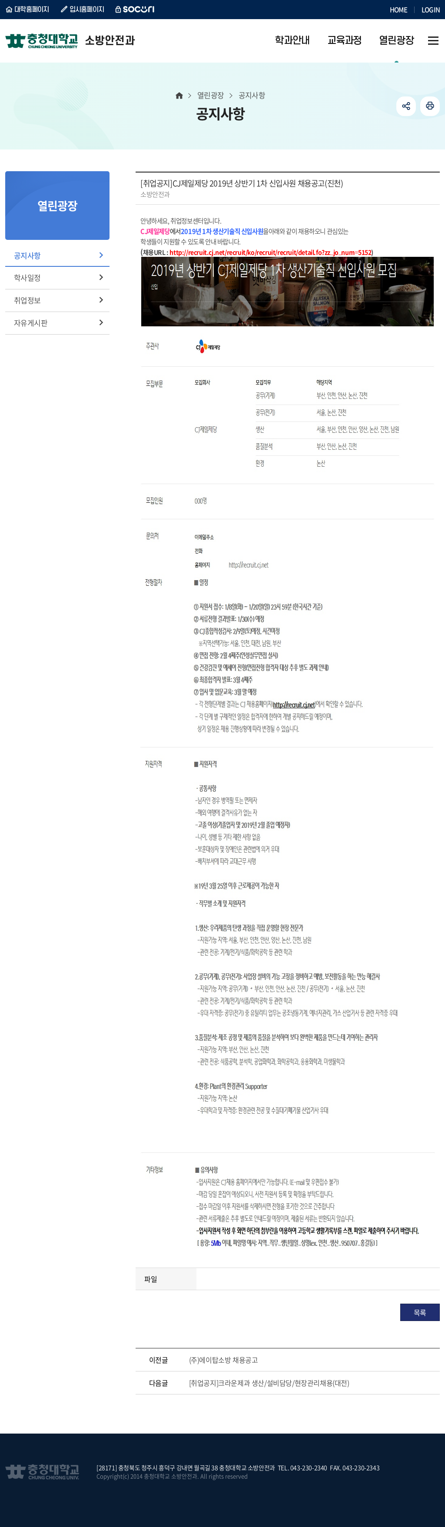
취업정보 (27, 300)
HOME (398, 9)
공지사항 (27, 255)
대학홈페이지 (31, 9)
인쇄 (430, 106)
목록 (420, 1312)
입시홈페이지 (87, 9)
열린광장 (210, 95)
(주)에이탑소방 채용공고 (223, 1359)
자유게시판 (30, 322)
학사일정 (27, 277)
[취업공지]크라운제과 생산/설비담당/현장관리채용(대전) (269, 1383)
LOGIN (431, 9)
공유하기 (406, 106)
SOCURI (135, 9)
